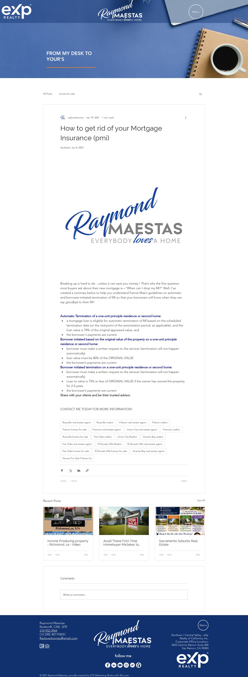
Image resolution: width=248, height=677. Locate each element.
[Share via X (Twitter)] (70, 470)
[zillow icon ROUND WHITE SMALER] (132, 665)
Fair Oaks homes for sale (76, 451)
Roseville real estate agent (77, 422)
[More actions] (186, 117)
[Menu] (196, 11)
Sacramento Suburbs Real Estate (178, 542)
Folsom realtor (160, 422)
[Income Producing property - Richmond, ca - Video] (68, 521)
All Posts (47, 93)
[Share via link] (87, 470)
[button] (200, 94)
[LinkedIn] (113, 665)
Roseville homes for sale (75, 436)
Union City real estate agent (142, 429)
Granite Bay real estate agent (148, 451)
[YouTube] (120, 665)
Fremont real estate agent (106, 429)
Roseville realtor (105, 422)
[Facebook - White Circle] (107, 665)
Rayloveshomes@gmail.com (59, 638)
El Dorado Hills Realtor (110, 444)
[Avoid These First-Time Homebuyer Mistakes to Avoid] (124, 521)
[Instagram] (126, 665)
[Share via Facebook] (62, 470)
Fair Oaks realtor (103, 436)
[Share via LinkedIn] (78, 470)
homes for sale (67, 93)
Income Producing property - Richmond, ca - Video (67, 542)
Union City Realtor (127, 436)
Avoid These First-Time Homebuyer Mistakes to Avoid (121, 542)
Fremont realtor (171, 429)
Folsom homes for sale (75, 429)
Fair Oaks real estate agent (77, 444)
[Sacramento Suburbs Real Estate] (180, 521)
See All (201, 500)
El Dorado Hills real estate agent (144, 444)
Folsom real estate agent (132, 422)
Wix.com (124, 675)
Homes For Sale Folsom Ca (77, 458)
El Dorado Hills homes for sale (111, 451)
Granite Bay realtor (153, 436)
